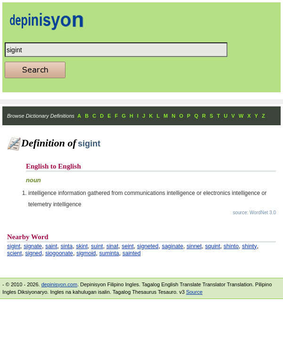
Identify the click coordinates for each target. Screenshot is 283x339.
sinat (112, 246)
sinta (67, 246)
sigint (13, 246)
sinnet (194, 246)
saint (51, 246)
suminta (109, 253)
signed (33, 253)
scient (14, 253)
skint (82, 246)
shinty (249, 246)
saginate (172, 246)
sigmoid (86, 253)
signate (33, 246)
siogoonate (59, 253)
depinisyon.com (59, 284)
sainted (131, 253)
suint (97, 246)
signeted (147, 246)
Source (194, 292)
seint (127, 246)
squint (212, 246)
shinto (231, 246)
